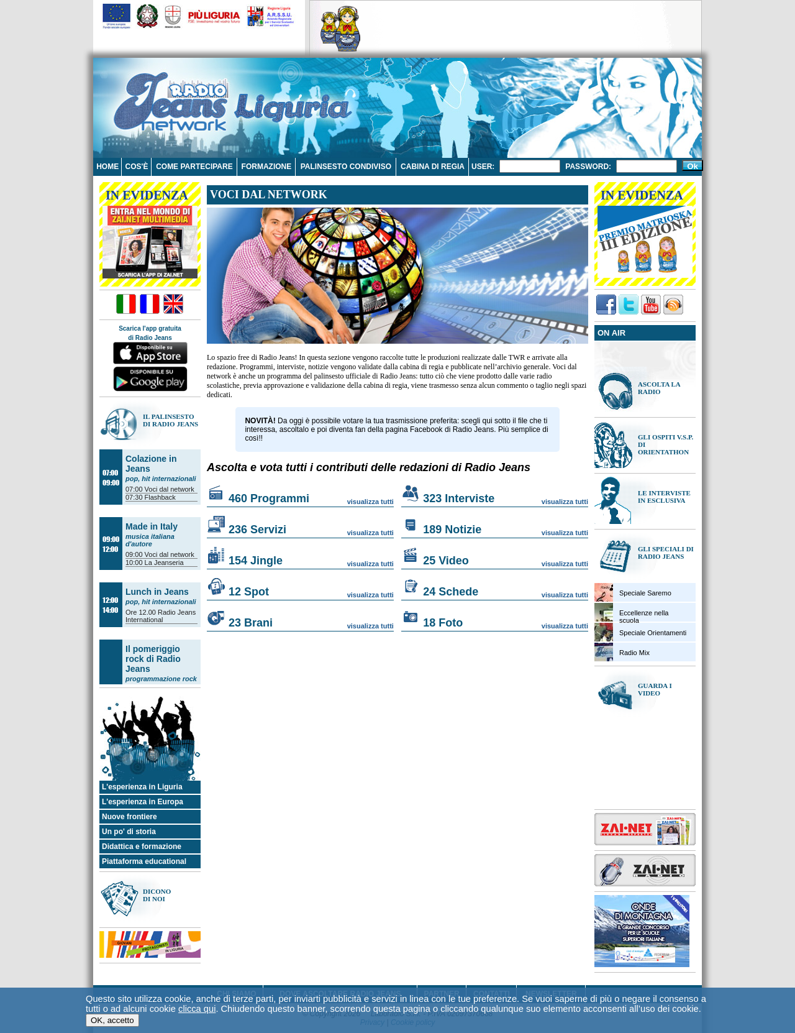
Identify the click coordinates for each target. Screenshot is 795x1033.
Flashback (160, 497)
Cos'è (136, 166)
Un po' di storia (129, 831)
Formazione (267, 166)
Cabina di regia (433, 166)
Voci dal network (169, 489)
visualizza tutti (370, 501)
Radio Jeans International (160, 615)
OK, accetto (112, 1021)
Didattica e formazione (141, 846)
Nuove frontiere (129, 816)
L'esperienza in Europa (142, 801)
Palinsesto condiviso (346, 166)
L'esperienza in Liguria (142, 787)
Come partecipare (194, 166)
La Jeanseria (164, 562)
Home (107, 166)
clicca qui (197, 1009)
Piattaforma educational (144, 861)
